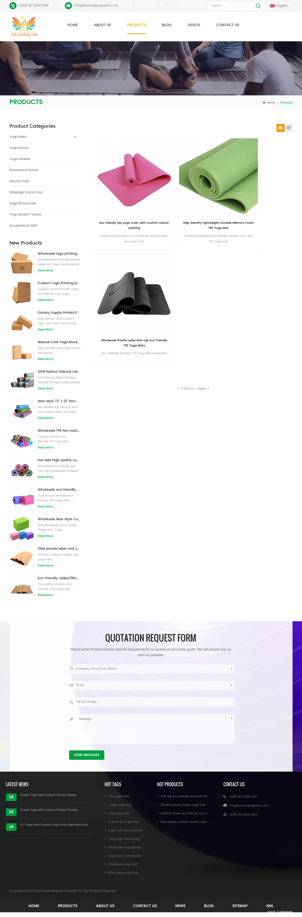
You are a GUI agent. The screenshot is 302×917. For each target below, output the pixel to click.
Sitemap (243, 906)
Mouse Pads (19, 181)
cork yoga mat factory (124, 839)
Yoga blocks (19, 148)
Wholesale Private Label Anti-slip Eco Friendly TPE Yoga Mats (219, 192)
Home (72, 25)
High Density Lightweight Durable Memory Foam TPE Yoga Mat (168, 192)
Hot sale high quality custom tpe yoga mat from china (59, 460)
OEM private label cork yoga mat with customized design (59, 548)
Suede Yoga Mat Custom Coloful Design (48, 795)
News (181, 906)
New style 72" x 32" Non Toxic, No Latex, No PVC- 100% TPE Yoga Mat (59, 401)
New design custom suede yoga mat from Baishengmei (200, 822)
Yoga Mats (17, 136)
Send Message (87, 755)
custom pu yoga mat (123, 822)
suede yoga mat (120, 805)
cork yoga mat (118, 813)
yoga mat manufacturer (125, 830)
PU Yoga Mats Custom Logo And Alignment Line (54, 824)
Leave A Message (276, 912)
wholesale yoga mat (122, 864)
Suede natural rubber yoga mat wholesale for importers (200, 805)
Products (136, 25)
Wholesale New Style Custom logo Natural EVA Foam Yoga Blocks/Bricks (59, 519)
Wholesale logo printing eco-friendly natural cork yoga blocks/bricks (59, 253)
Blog (167, 25)
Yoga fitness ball (22, 203)
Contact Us (227, 25)
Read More (45, 270)
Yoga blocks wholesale (124, 856)
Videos (194, 25)
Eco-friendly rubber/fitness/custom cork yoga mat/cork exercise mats (59, 578)
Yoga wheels (19, 159)
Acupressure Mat (23, 225)
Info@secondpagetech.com (96, 5)
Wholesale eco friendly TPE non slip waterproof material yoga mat (59, 489)
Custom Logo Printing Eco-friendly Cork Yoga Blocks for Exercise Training (59, 283)
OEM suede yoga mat (123, 873)
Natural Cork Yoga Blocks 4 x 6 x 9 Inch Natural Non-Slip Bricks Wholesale (59, 342)
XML (275, 906)
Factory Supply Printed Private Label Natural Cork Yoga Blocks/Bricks (59, 312)
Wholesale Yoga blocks (124, 847)
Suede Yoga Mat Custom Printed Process (49, 809)
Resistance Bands (23, 170)
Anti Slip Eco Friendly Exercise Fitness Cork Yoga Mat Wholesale (205, 796)
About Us (102, 25)
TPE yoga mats (118, 796)
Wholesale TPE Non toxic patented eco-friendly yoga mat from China (59, 430)
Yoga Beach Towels (25, 214)
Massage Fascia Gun (26, 192)
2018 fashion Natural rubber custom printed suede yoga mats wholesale (59, 371)
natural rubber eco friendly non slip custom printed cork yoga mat (208, 813)
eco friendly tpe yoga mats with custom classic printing (117, 192)
